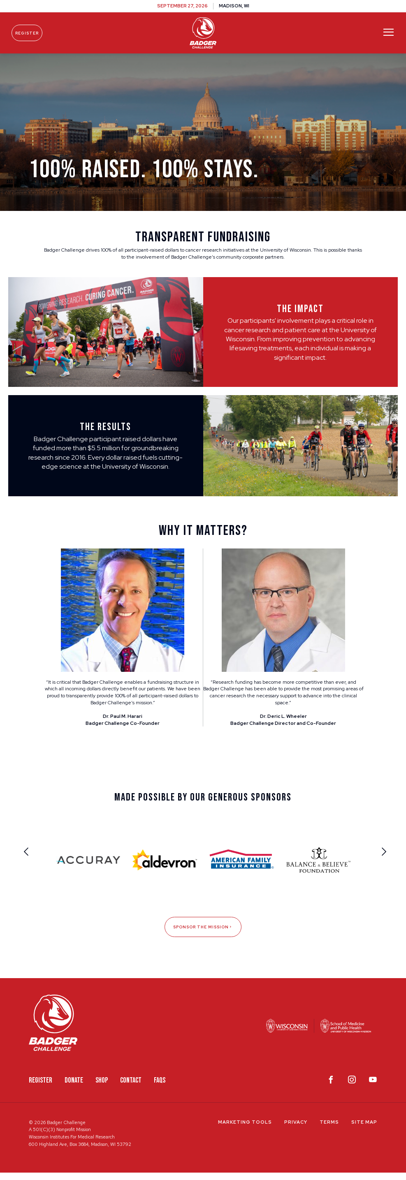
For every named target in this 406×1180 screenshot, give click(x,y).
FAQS (159, 1087)
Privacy (295, 1129)
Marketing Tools (245, 1129)
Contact (131, 1087)
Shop (101, 1087)
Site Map (364, 1129)
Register (32, 33)
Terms (329, 1129)
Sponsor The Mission (203, 934)
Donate (74, 1087)
